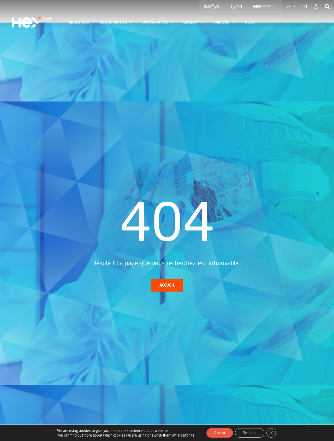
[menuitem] (291, 6)
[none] (291, 6)
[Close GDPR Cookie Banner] (271, 433)
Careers (223, 22)
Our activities (115, 22)
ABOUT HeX (79, 22)
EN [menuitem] (289, 6)
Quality (193, 22)
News (250, 22)
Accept (219, 433)
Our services (157, 22)
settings (187, 435)
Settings (250, 433)
